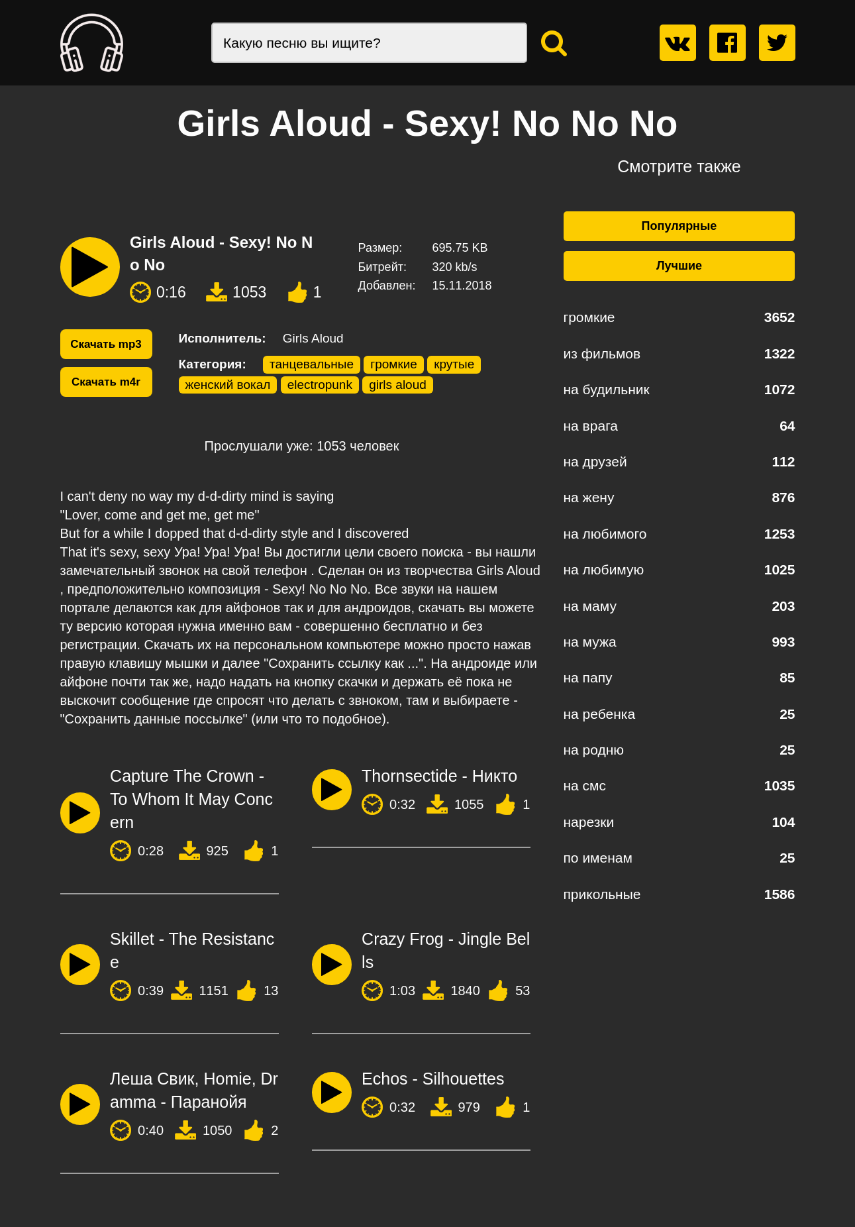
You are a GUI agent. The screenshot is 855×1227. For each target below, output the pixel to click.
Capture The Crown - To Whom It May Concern (191, 799)
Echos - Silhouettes (433, 1078)
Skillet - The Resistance (192, 950)
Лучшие (679, 265)
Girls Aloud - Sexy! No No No (221, 253)
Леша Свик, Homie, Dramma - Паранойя (194, 1090)
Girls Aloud (313, 338)
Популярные (679, 226)
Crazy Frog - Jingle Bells (446, 950)
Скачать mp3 (106, 344)
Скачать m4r (106, 382)
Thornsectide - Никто (439, 776)
